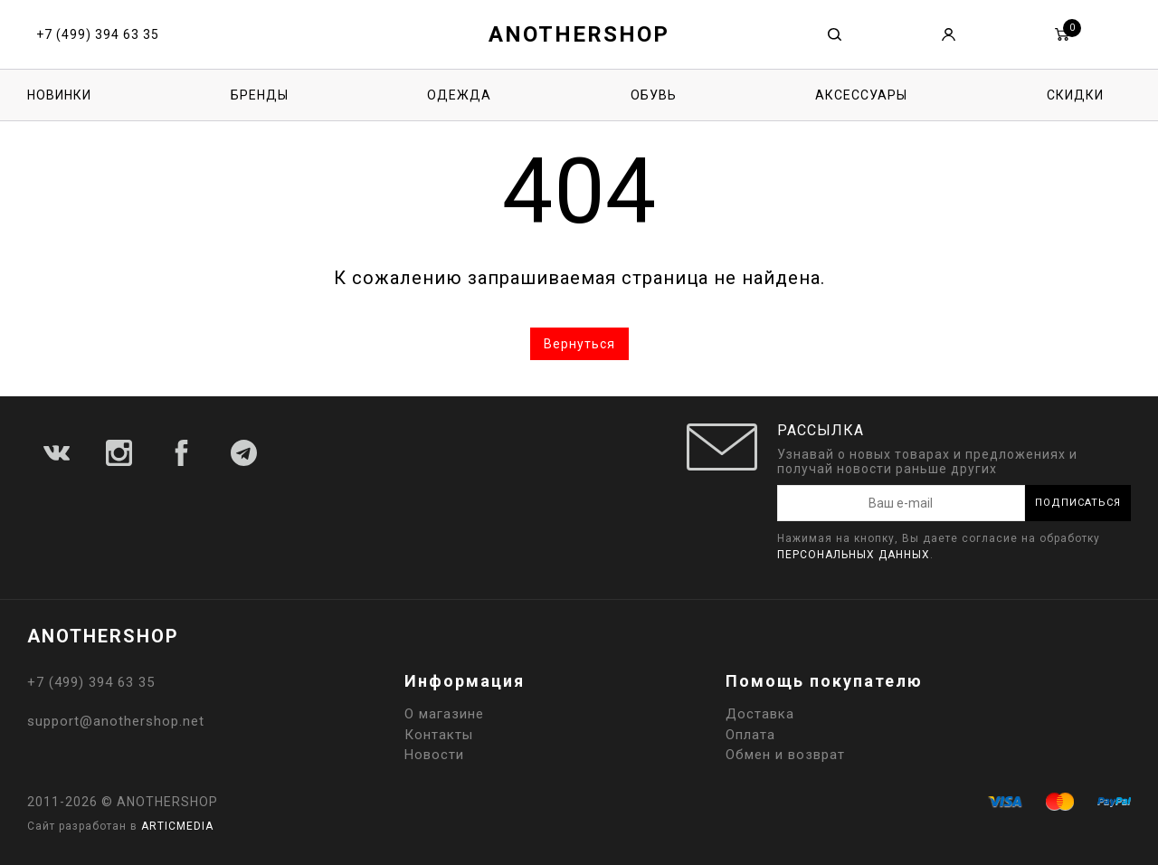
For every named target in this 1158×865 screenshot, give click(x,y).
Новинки (59, 95)
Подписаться (1078, 503)
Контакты (438, 735)
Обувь (654, 95)
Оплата (750, 735)
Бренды (260, 95)
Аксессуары (861, 95)
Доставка (760, 714)
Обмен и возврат (785, 754)
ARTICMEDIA (177, 826)
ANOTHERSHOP (579, 34)
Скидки (1075, 95)
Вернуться (579, 344)
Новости (434, 754)
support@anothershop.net (115, 721)
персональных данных (853, 554)
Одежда (459, 95)
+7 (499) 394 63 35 (97, 34)
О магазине (444, 714)
